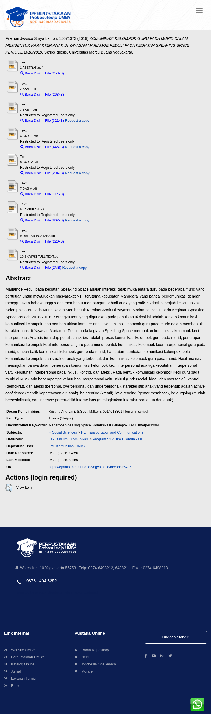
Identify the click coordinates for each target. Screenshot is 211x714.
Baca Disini (31, 73)
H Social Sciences (63, 432)
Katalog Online (19, 664)
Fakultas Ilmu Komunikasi (69, 439)
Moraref (84, 671)
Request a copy (77, 120)
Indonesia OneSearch (95, 664)
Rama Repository (91, 650)
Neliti (81, 657)
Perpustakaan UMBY (24, 657)
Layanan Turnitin (20, 678)
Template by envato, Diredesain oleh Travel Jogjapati (56, 592)
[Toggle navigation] (199, 10)
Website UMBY (19, 650)
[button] (8, 488)
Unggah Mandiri (176, 637)
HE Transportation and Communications (112, 432)
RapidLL (14, 686)
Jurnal (12, 671)
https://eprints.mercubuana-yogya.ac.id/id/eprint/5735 (90, 467)
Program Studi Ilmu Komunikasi (117, 439)
